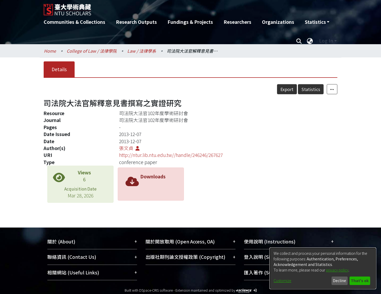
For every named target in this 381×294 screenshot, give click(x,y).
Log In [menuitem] (326, 40)
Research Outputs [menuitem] (136, 22)
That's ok (360, 280)
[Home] (162, 7)
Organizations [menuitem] (278, 22)
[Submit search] (299, 41)
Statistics (310, 89)
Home (50, 51)
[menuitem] (317, 22)
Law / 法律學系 (141, 51)
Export (286, 89)
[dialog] (323, 268)
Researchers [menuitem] (237, 22)
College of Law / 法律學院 (92, 51)
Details (59, 69)
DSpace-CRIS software (156, 290)
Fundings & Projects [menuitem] (190, 22)
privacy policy (337, 270)
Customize (282, 280)
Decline (339, 280)
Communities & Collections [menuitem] (74, 22)
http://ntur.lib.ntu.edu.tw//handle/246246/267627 (171, 155)
